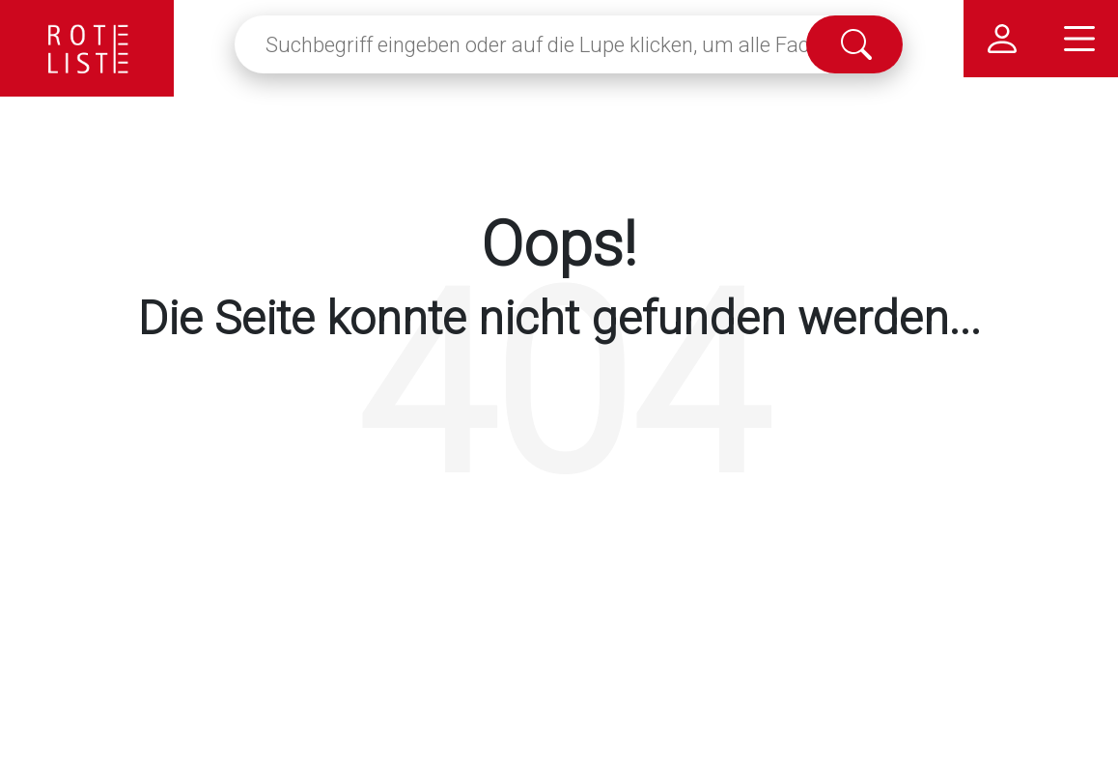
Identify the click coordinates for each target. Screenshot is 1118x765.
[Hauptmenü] (1079, 38)
